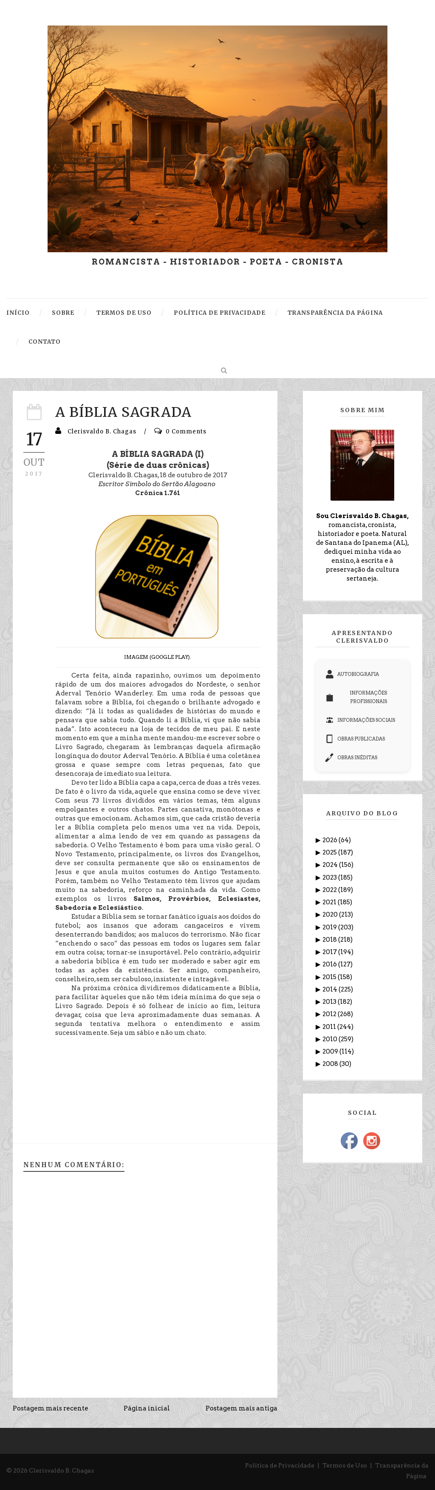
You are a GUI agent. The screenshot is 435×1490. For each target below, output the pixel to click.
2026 (330, 840)
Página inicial (147, 1408)
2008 (330, 1064)
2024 (330, 865)
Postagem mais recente (50, 1408)
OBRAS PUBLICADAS (355, 739)
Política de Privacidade (279, 1465)
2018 (330, 939)
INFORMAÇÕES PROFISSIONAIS (356, 697)
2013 (330, 1002)
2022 (330, 890)
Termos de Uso (344, 1465)
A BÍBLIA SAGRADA (123, 412)
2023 (330, 877)
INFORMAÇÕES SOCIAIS (360, 720)
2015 (330, 977)
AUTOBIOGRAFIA (352, 674)
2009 (330, 1051)
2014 (330, 989)
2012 (330, 1014)
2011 (329, 1027)
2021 (330, 902)
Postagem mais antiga (241, 1408)
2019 (330, 927)
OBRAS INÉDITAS (351, 757)
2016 (330, 964)
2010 (330, 1039)
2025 (330, 852)
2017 (330, 952)
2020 (330, 914)
